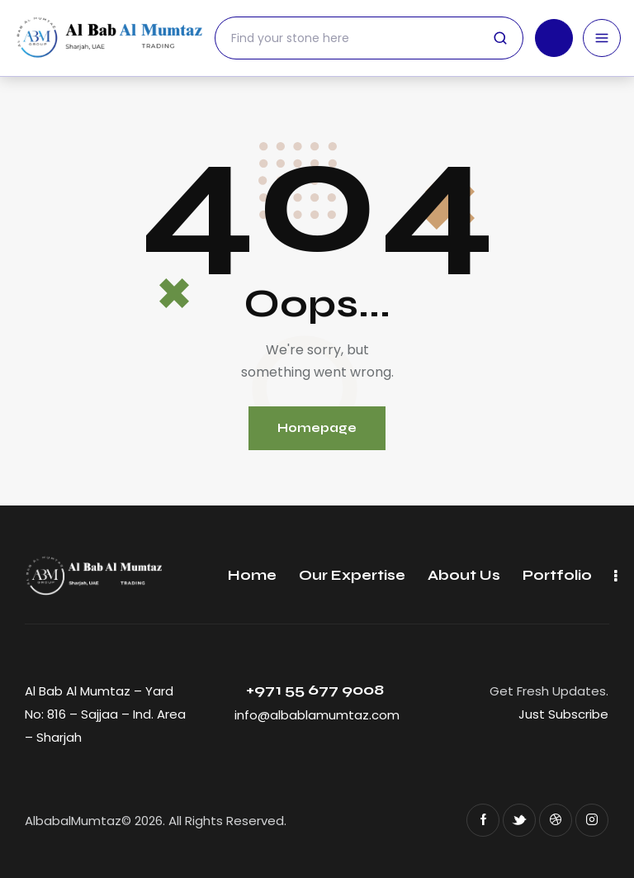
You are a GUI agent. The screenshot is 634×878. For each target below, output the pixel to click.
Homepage (317, 427)
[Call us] (554, 38)
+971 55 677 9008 (316, 690)
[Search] (369, 38)
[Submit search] (500, 38)
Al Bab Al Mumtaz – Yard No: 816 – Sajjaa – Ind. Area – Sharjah (105, 714)
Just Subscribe (563, 714)
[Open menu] (602, 38)
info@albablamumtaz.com (317, 715)
